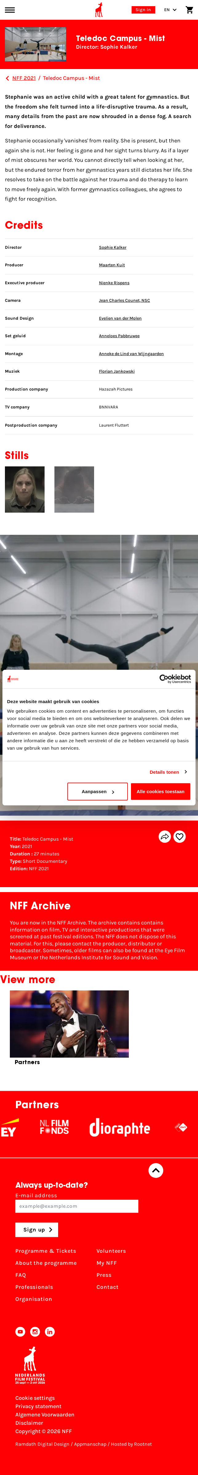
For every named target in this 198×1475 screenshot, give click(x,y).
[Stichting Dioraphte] (124, 1127)
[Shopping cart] (189, 10)
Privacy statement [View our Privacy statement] (38, 1406)
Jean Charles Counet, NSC (124, 300)
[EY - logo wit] (14, 1127)
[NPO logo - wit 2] (185, 1127)
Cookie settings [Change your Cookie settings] (35, 1398)
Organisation (33, 1299)
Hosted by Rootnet (131, 1444)
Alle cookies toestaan (161, 791)
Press (104, 1275)
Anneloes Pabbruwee (119, 335)
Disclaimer (29, 1423)
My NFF (107, 1263)
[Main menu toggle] (10, 10)
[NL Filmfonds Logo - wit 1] (58, 1127)
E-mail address (76, 1202)
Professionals (34, 1287)
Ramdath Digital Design (42, 1444)
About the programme (46, 1263)
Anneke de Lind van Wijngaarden (131, 353)
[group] (69, 1030)
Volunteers (111, 1251)
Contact (107, 1287)
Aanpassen (98, 791)
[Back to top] (155, 1170)
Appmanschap (90, 1444)
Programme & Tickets (45, 1251)
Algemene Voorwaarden (44, 1414)
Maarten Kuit (112, 265)
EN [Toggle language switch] (170, 9)
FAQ (20, 1275)
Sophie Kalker (112, 247)
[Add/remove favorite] (179, 836)
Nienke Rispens (114, 282)
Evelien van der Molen (120, 318)
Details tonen (164, 771)
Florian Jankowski (117, 371)
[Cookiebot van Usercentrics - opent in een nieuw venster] (164, 678)
